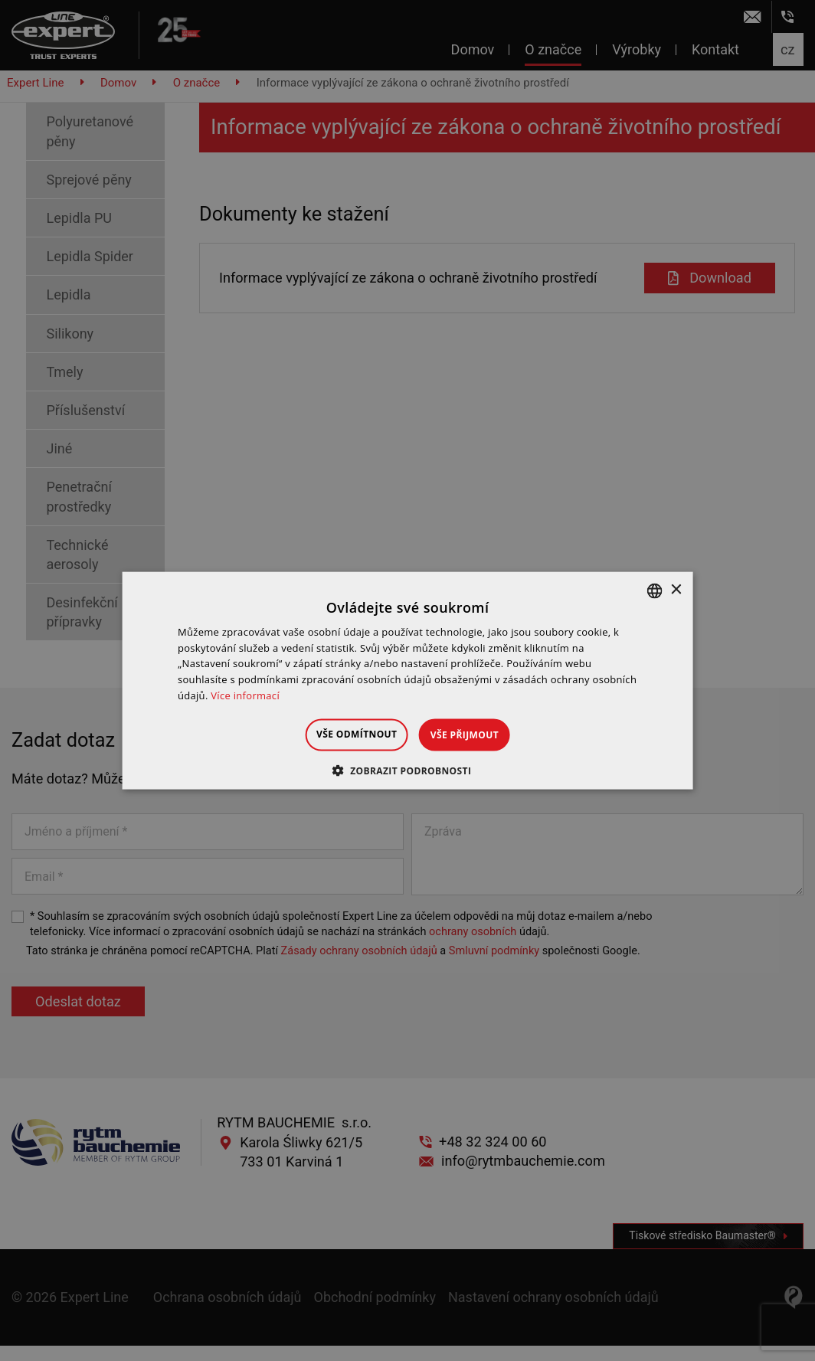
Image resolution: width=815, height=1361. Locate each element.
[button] (408, 770)
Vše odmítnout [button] (343, 733)
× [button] (675, 590)
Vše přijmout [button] (478, 734)
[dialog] (407, 680)
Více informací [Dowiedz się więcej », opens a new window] (245, 695)
